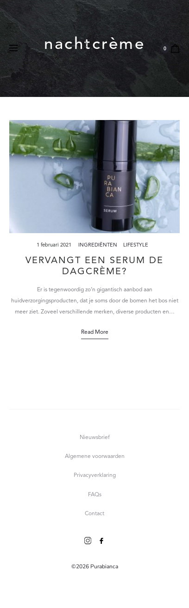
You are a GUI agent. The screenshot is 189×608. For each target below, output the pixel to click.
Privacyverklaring (95, 475)
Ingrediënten (97, 245)
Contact (94, 514)
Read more (94, 332)
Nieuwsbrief (95, 437)
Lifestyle (135, 245)
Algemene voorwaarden (95, 456)
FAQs (94, 495)
